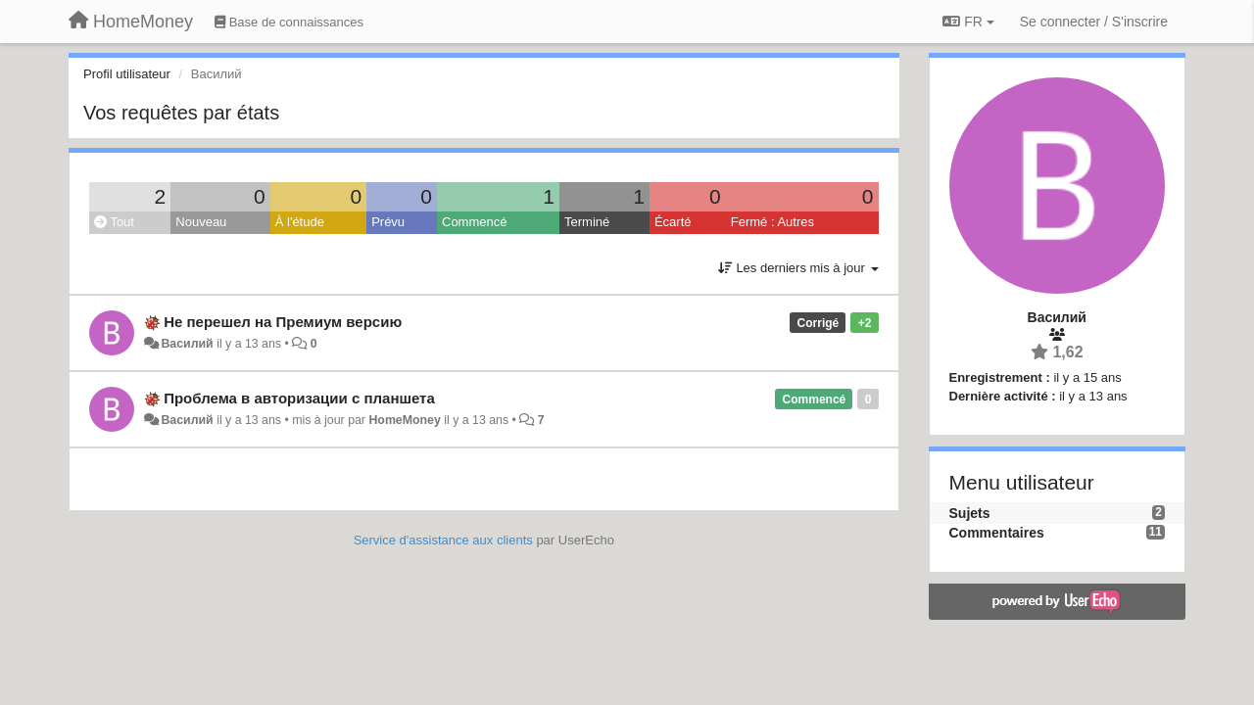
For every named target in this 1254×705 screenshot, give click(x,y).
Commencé (474, 221)
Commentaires (996, 532)
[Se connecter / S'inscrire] (1094, 21)
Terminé (586, 221)
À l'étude (299, 221)
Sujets (969, 513)
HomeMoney (404, 420)
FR (967, 21)
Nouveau (200, 221)
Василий (187, 344)
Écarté (673, 221)
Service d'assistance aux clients (443, 540)
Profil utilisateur (126, 74)
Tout (114, 221)
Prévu (388, 221)
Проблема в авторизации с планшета (299, 398)
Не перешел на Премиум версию (283, 321)
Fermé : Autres (772, 221)
